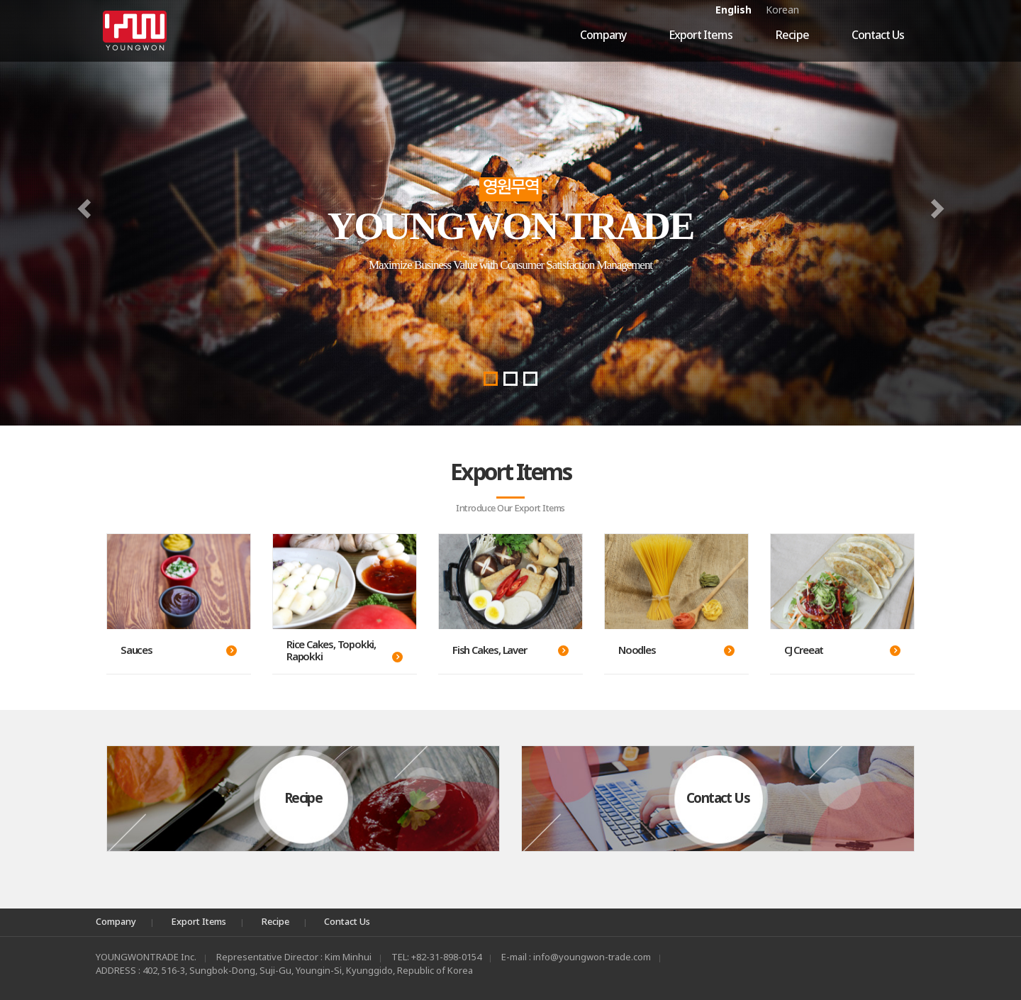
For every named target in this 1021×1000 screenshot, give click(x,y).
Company (603, 35)
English (733, 10)
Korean (782, 10)
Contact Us (878, 35)
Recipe (791, 35)
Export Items (700, 35)
